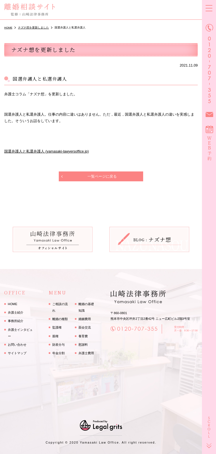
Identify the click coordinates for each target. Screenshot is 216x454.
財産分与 (58, 344)
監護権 (57, 327)
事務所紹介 (15, 321)
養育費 (83, 336)
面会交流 (84, 327)
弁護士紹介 (15, 312)
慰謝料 (83, 344)
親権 (55, 336)
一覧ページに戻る (102, 176)
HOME (12, 304)
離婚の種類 (60, 319)
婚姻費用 (84, 319)
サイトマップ (17, 353)
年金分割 (58, 353)
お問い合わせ (17, 344)
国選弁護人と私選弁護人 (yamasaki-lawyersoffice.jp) (46, 151)
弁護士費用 (86, 353)
